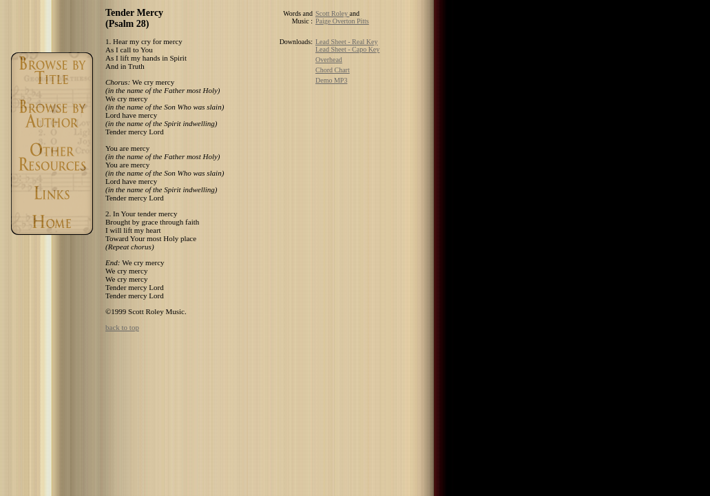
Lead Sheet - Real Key (346, 41)
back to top (122, 327)
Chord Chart (332, 70)
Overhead (328, 59)
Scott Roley (332, 13)
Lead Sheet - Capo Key (347, 49)
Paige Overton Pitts (342, 21)
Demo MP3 (331, 80)
